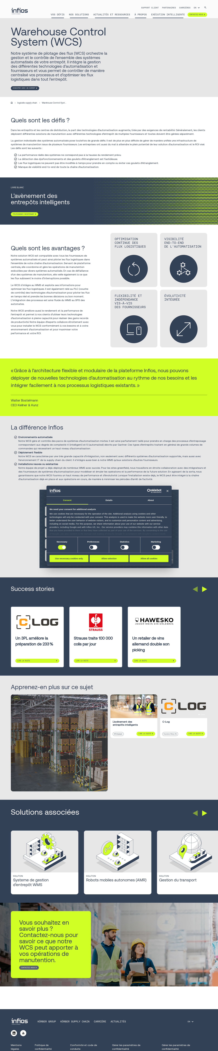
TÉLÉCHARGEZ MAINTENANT (23, 214)
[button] (195, 589)
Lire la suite (23, 661)
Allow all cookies (149, 558)
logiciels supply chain (27, 103)
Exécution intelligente (168, 14)
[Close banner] (167, 491)
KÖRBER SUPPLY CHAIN (74, 1021)
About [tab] (151, 500)
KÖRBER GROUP (47, 1021)
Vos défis (58, 14)
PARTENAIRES (169, 8)
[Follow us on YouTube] (23, 1033)
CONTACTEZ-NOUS (28, 968)
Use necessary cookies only (69, 558)
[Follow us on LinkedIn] (14, 1033)
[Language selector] (197, 7)
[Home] (12, 103)
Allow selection (109, 558)
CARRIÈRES (184, 8)
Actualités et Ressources (111, 14)
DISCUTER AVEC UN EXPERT (24, 88)
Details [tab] (109, 500)
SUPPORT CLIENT (150, 8)
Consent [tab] (67, 500)
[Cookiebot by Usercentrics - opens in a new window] (149, 491)
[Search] (205, 7)
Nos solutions (79, 14)
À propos (141, 14)
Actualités (118, 1021)
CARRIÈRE (100, 1021)
